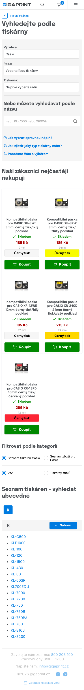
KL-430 (17, 568)
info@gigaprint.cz (54, 666)
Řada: (8, 64)
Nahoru (63, 525)
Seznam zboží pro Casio (62, 458)
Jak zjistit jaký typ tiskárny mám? (33, 146)
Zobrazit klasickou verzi (42, 682)
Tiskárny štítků (60, 473)
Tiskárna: (11, 80)
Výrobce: (10, 47)
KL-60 (16, 574)
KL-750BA (19, 618)
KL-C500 (18, 536)
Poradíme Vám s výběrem (26, 154)
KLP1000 (18, 543)
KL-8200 (18, 636)
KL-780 (17, 624)
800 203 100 (62, 654)
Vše (10, 473)
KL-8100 (18, 630)
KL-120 (16, 555)
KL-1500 (18, 561)
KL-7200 (18, 599)
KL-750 (17, 605)
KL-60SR (18, 580)
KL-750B (18, 611)
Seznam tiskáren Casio (24, 458)
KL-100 (16, 549)
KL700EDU (20, 586)
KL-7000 (18, 593)
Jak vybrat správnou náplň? (28, 138)
